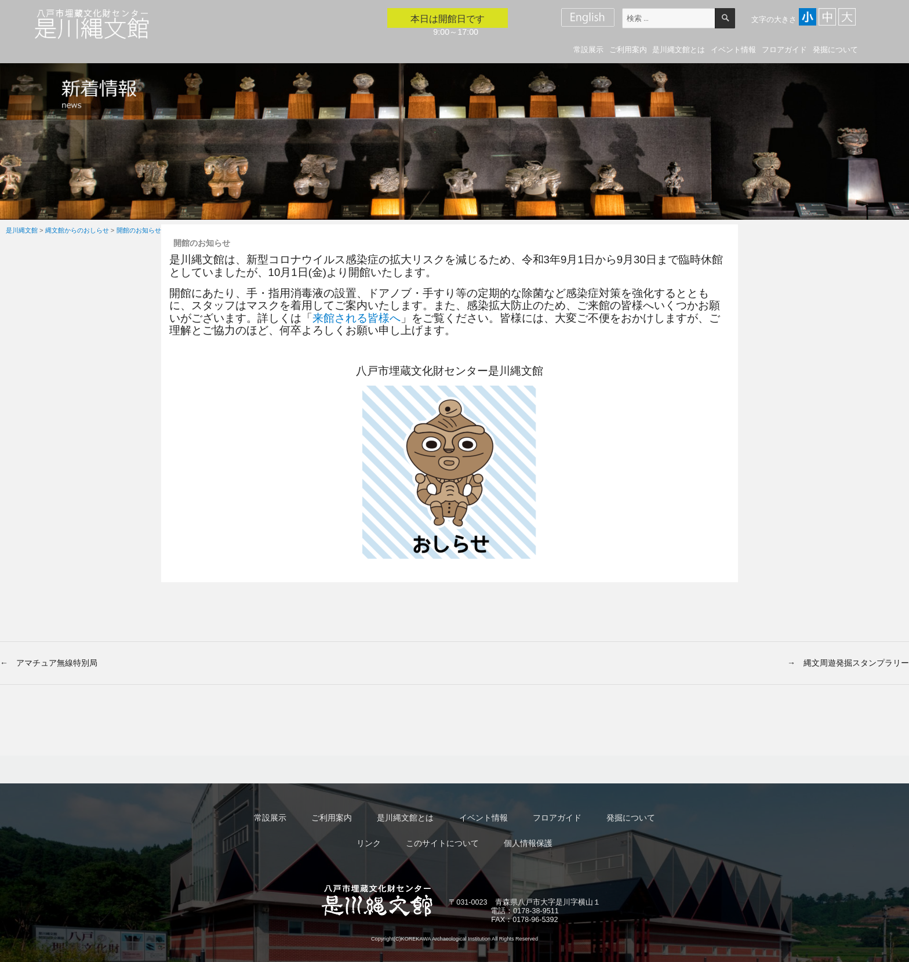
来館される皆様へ (356, 318)
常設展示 (588, 49)
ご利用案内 (628, 49)
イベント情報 (733, 49)
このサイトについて (442, 843)
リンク (369, 843)
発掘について (835, 49)
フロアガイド (784, 49)
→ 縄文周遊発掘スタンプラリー (848, 662)
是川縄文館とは (678, 49)
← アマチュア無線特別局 (48, 662)
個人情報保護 (528, 843)
